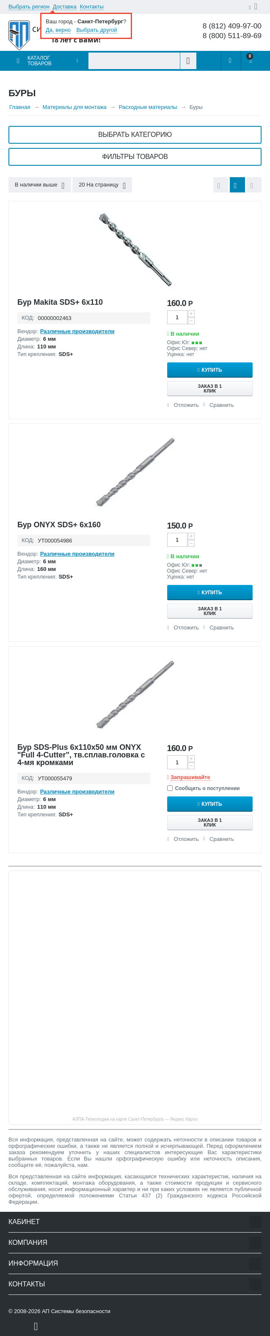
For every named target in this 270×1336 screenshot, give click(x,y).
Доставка (65, 6)
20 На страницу (102, 185)
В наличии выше (40, 185)
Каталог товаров (40, 61)
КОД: (28, 318)
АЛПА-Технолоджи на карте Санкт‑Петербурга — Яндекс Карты (135, 1119)
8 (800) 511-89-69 (232, 35)
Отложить (186, 405)
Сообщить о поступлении (203, 788)
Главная (19, 107)
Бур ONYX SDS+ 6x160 (59, 524)
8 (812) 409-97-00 (232, 26)
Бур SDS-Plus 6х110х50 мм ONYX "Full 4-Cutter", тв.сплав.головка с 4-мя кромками (81, 755)
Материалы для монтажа (74, 107)
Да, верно (58, 30)
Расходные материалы (148, 107)
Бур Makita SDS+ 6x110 (60, 302)
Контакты (92, 6)
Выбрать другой (97, 30)
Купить (211, 370)
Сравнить (221, 405)
